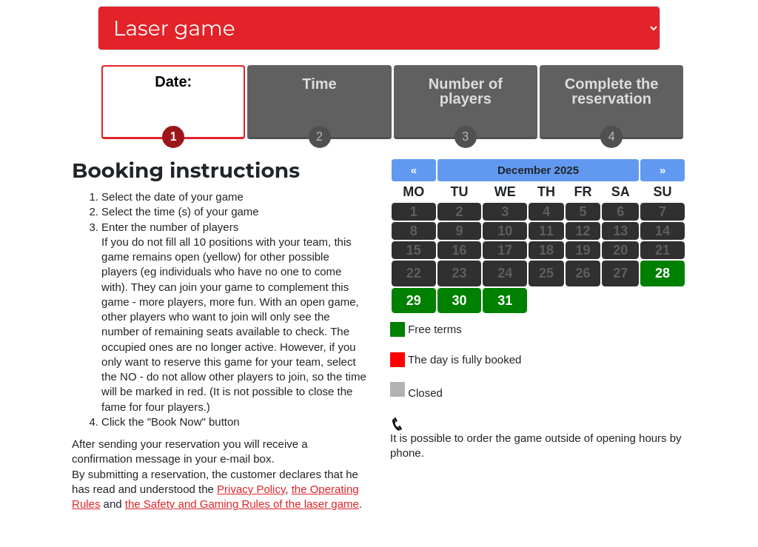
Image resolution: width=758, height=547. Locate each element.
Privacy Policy (251, 489)
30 (459, 300)
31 (504, 300)
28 (662, 273)
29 (413, 300)
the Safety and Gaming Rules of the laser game (242, 503)
